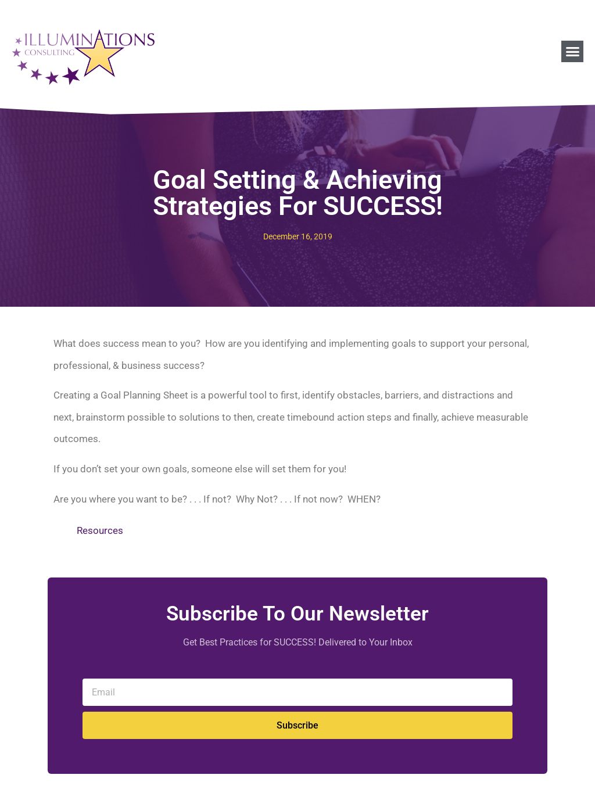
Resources (100, 530)
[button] (572, 52)
